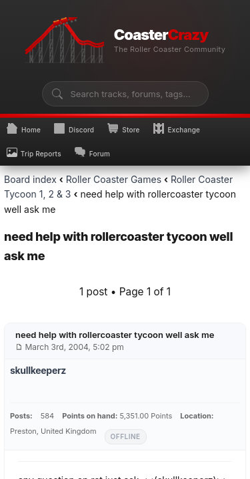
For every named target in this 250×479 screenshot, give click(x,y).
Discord (74, 128)
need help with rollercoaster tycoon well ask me (114, 334)
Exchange (177, 128)
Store (123, 128)
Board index (30, 179)
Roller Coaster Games (113, 179)
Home (24, 128)
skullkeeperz (38, 370)
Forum (92, 152)
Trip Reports (34, 152)
